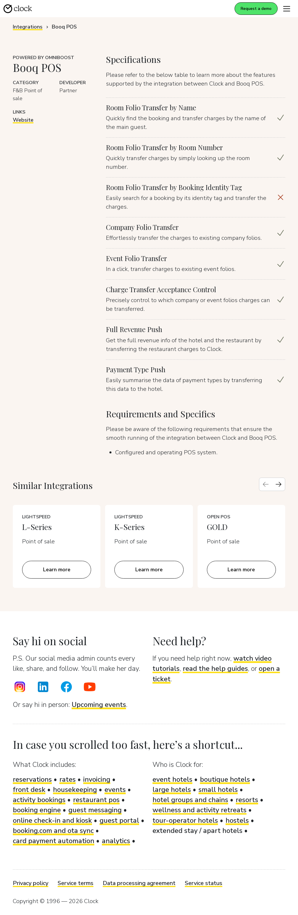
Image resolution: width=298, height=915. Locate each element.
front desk (29, 789)
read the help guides (215, 668)
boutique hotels (225, 779)
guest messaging (95, 810)
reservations (32, 779)
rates (67, 779)
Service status (203, 883)
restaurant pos (96, 799)
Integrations (27, 26)
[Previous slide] (265, 484)
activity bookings (39, 799)
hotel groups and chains (190, 799)
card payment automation (53, 840)
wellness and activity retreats (199, 810)
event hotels (172, 779)
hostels (237, 820)
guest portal (119, 820)
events (115, 789)
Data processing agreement (139, 883)
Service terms (75, 883)
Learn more (56, 569)
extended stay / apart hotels (197, 830)
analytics (116, 840)
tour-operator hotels (185, 820)
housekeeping (75, 789)
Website (23, 119)
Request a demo (256, 8)
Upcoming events (99, 704)
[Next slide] (278, 484)
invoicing (96, 779)
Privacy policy (30, 883)
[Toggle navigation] (287, 8)
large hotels (171, 789)
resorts (247, 799)
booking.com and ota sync (53, 830)
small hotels (218, 789)
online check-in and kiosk (52, 820)
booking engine (37, 810)
